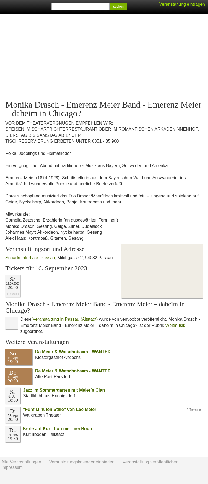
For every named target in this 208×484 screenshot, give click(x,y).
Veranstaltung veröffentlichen (150, 462)
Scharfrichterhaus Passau (30, 257)
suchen (118, 6)
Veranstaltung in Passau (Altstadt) (65, 319)
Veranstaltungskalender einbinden (82, 462)
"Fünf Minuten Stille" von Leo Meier (59, 409)
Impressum (12, 467)
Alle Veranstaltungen (21, 462)
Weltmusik (175, 325)
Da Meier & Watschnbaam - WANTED (73, 351)
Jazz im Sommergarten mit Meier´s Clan (64, 390)
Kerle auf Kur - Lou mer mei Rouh (57, 428)
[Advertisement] (104, 57)
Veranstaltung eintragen (182, 4)
